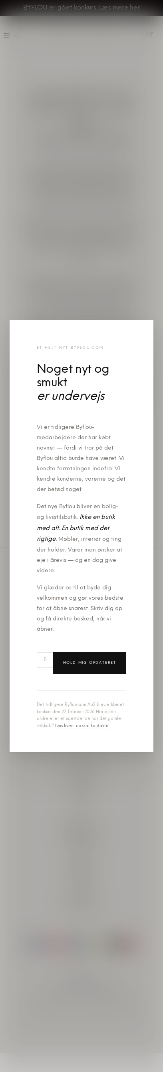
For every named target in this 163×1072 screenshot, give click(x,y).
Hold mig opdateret (89, 663)
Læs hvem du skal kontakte (82, 726)
